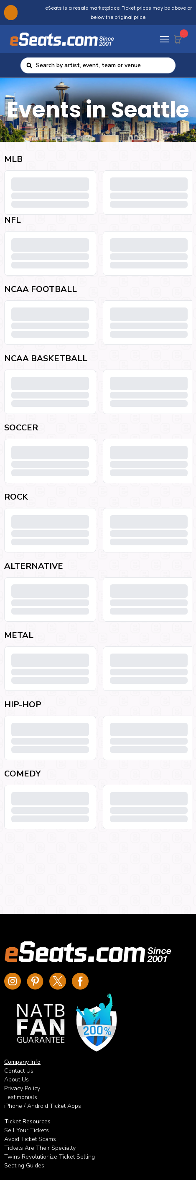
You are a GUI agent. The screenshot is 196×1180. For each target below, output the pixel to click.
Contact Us (18, 1071)
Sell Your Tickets (26, 1130)
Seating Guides (24, 1166)
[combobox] (103, 65)
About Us (16, 1080)
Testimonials (20, 1097)
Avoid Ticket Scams (30, 1139)
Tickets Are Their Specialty (40, 1148)
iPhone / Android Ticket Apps (42, 1106)
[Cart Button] (179, 37)
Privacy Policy (22, 1088)
